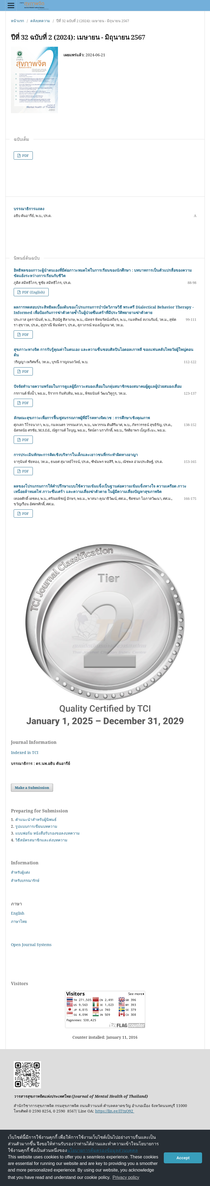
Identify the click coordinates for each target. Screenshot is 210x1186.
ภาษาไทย (19, 921)
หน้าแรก (17, 20)
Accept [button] (182, 1158)
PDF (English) (33, 292)
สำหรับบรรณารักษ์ (25, 880)
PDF (25, 155)
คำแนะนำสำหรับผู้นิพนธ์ (36, 819)
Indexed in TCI (24, 752)
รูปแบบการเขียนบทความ (36, 826)
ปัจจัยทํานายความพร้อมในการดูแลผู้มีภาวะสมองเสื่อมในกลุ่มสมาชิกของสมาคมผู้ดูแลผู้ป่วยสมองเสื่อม (98, 386)
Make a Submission (32, 787)
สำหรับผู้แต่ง (20, 872)
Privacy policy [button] (126, 1177)
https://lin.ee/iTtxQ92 (114, 1111)
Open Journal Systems (31, 944)
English (17, 913)
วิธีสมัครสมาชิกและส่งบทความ (41, 839)
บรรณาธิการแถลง (29, 208)
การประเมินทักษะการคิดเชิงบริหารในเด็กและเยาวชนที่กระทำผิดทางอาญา (76, 454)
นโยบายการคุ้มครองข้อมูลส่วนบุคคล (102, 1150)
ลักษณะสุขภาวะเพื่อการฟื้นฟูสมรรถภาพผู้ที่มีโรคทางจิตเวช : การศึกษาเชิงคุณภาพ (82, 417)
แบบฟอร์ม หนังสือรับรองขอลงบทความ (47, 833)
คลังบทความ (40, 20)
